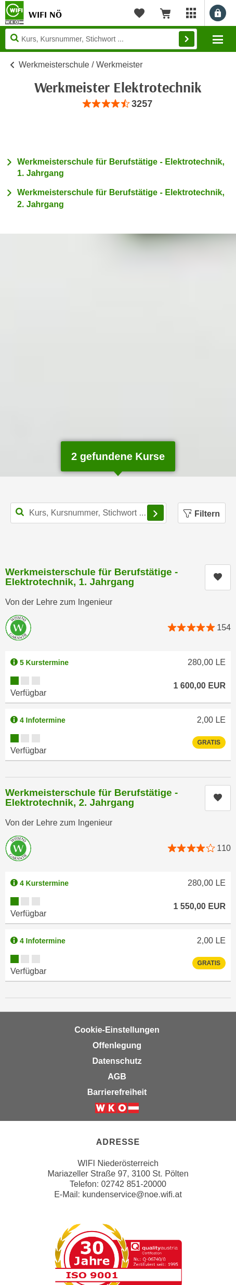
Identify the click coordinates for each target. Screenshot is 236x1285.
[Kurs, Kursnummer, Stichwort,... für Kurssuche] (88, 513)
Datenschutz (116, 1061)
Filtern (201, 513)
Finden (186, 39)
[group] (118, 104)
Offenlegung (117, 1045)
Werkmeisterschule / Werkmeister (81, 64)
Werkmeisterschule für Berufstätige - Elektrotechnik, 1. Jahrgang (91, 576)
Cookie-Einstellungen (117, 1029)
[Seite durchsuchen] (101, 39)
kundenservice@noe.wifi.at (131, 1194)
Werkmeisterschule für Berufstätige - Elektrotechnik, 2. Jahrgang (91, 797)
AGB (117, 1076)
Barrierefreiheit (117, 1092)
